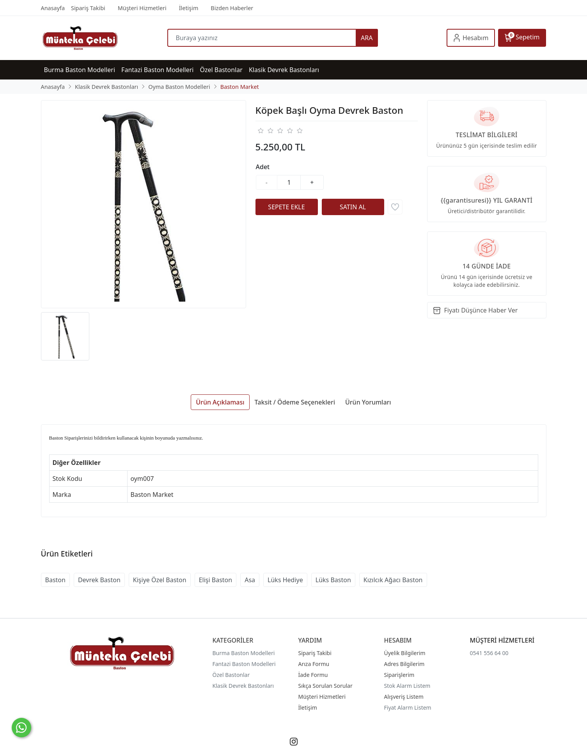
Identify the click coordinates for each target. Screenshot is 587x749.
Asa (250, 580)
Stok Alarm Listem (407, 685)
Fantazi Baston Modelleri (244, 664)
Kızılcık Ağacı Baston (393, 580)
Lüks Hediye (285, 580)
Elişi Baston (215, 580)
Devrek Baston (99, 580)
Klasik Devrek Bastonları (243, 685)
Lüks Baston (333, 580)
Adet (263, 167)
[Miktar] (289, 182)
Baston (55, 580)
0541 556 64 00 (489, 653)
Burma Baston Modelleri (244, 653)
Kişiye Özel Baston (159, 580)
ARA (366, 38)
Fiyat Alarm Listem (407, 707)
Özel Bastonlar (231, 674)
